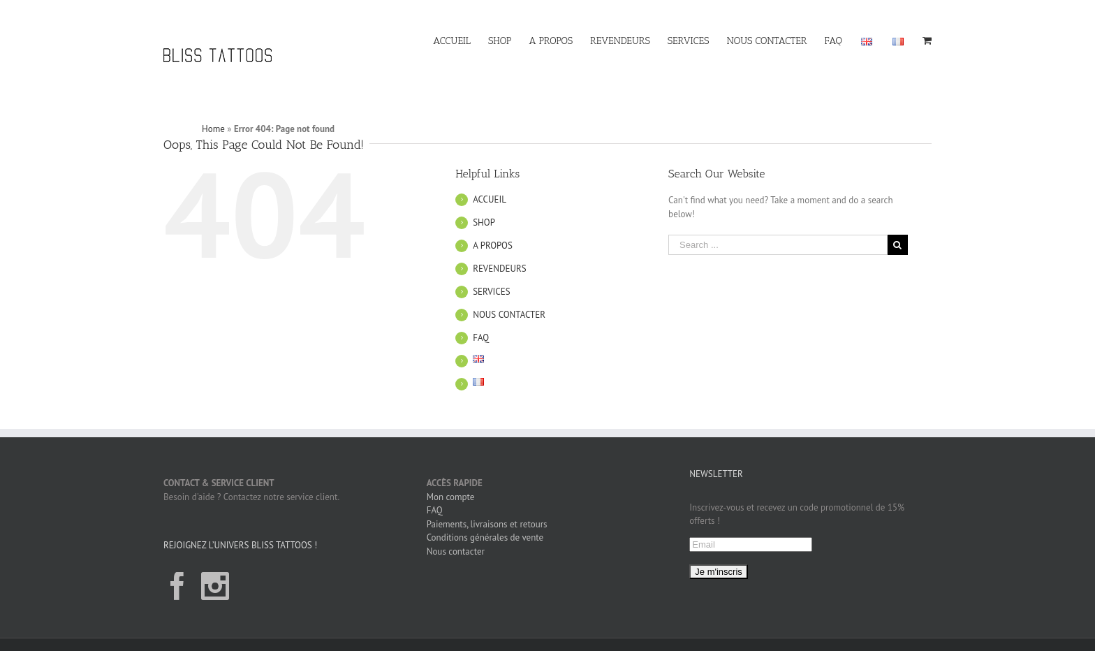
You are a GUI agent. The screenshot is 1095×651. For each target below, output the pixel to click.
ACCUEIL (489, 199)
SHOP (484, 222)
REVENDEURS (499, 269)
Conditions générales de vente (485, 537)
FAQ (481, 338)
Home (213, 129)
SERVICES (491, 292)
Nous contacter (456, 551)
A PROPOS (493, 245)
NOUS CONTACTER (509, 315)
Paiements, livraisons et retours (487, 524)
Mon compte (451, 497)
